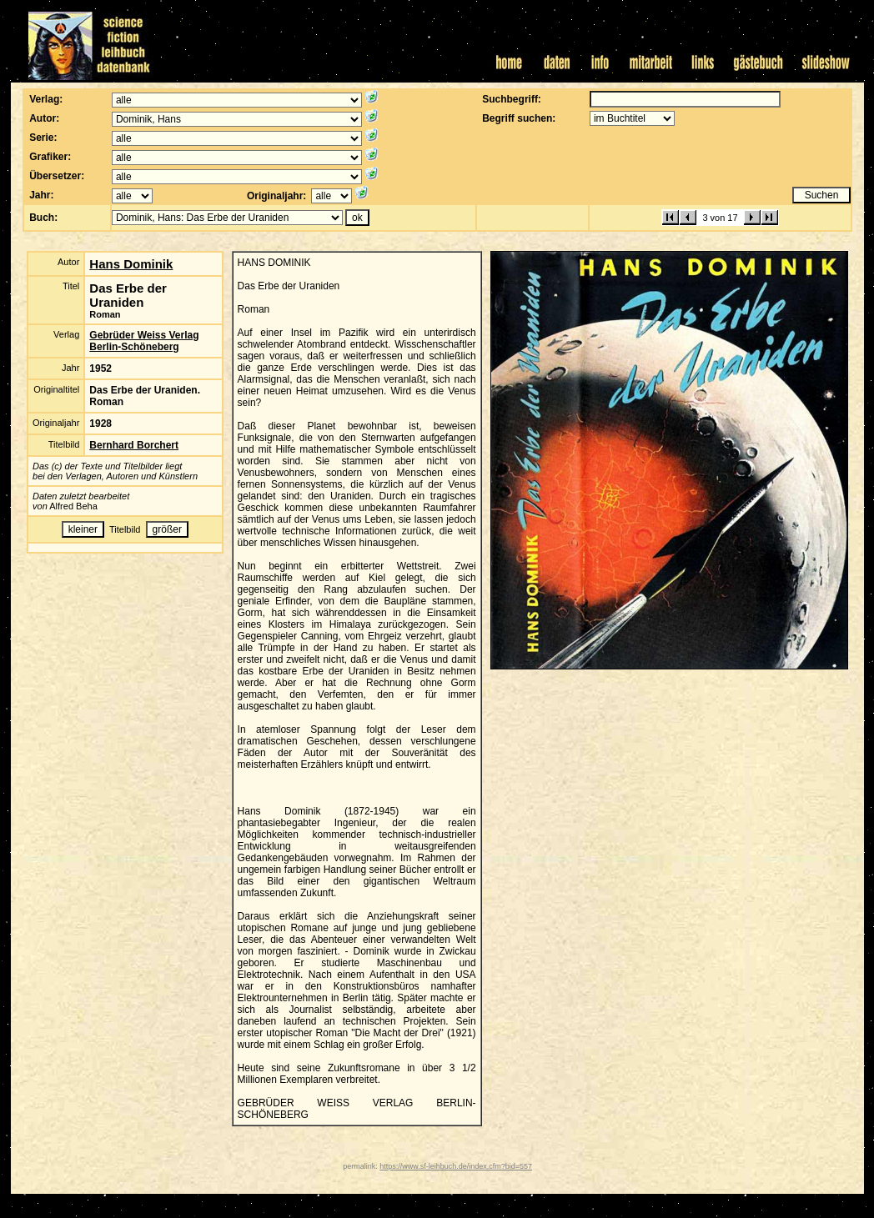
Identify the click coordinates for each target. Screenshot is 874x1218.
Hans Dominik (131, 264)
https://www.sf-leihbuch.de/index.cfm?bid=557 (455, 1166)
